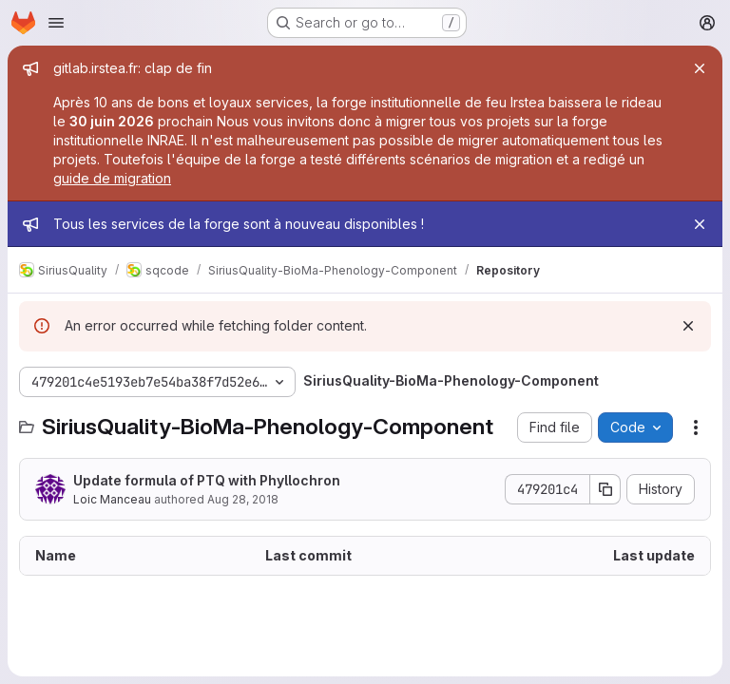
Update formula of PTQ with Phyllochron (206, 480)
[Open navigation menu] (56, 23)
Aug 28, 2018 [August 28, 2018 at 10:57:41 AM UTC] (243, 499)
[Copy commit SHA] (605, 489)
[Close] (699, 68)
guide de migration (112, 178)
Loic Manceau (112, 499)
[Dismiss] (688, 325)
